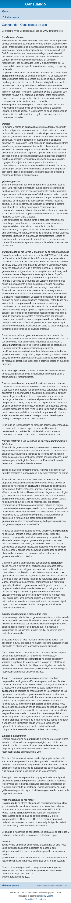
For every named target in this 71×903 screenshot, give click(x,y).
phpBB (27, 893)
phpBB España (46, 896)
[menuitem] (5, 11)
